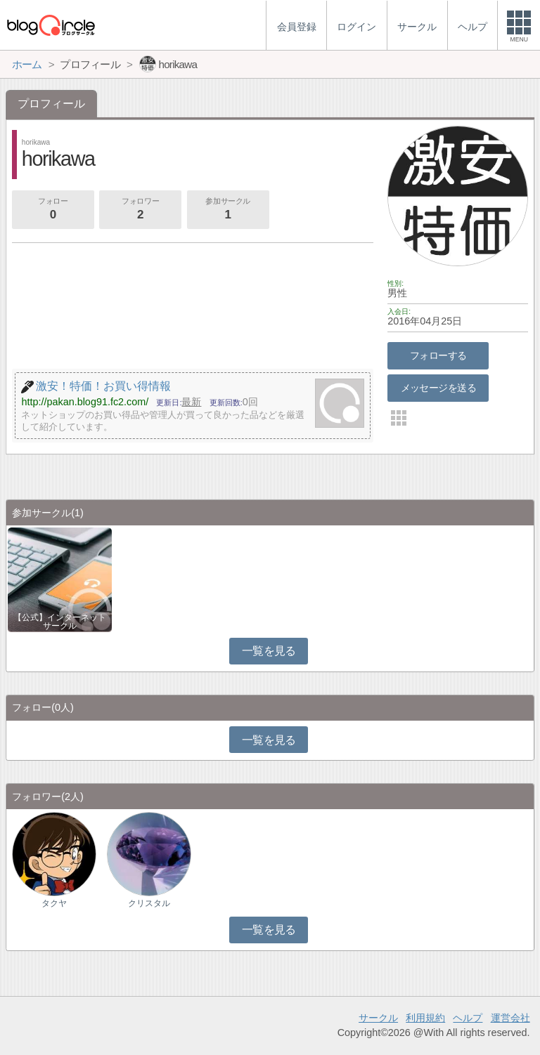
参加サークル (228, 210)
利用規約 (425, 1017)
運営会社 (510, 1017)
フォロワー (140, 210)
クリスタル (149, 903)
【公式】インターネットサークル (59, 621)
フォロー (52, 210)
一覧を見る (269, 651)
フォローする (438, 355)
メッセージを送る (438, 387)
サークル (378, 1017)
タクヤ (54, 903)
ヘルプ (467, 1017)
